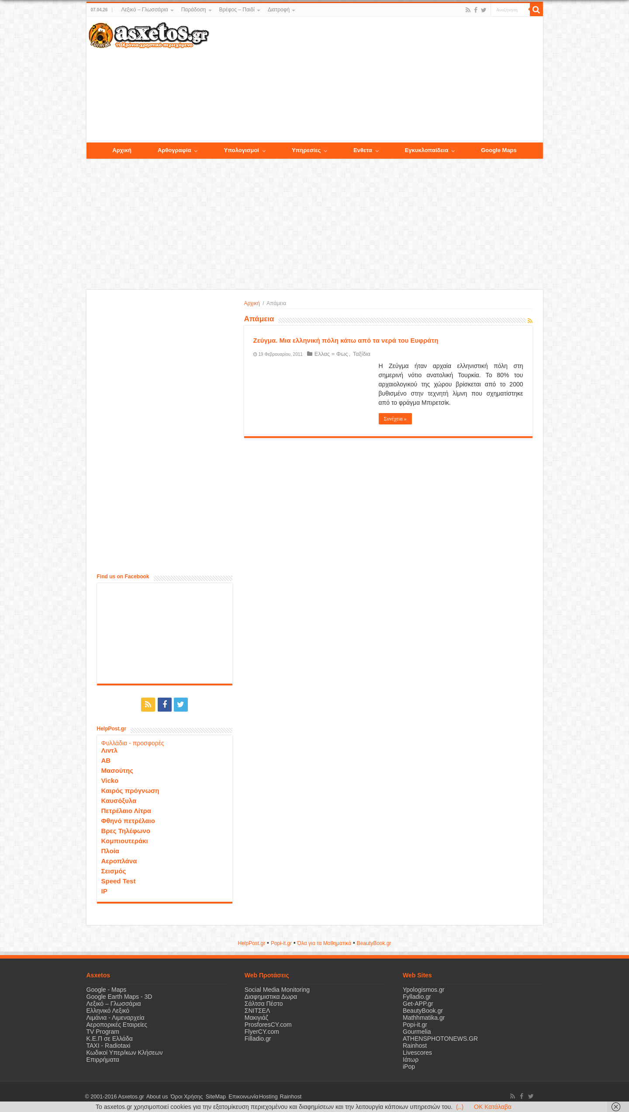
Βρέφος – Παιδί (237, 10)
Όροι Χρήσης (185, 1096)
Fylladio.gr (417, 996)
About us (156, 1096)
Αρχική (252, 303)
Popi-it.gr (281, 943)
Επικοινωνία (239, 1096)
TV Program (102, 1031)
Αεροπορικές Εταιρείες (117, 1024)
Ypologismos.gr (423, 989)
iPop (409, 1066)
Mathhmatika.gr (424, 1017)
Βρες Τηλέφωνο (125, 830)
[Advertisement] (376, 80)
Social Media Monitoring (277, 989)
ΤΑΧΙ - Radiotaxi (108, 1045)
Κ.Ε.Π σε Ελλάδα (109, 1038)
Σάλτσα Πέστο (264, 1003)
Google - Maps (106, 989)
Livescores (417, 1052)
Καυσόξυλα (119, 800)
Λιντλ (109, 750)
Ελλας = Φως (330, 354)
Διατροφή (279, 10)
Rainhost (415, 1045)
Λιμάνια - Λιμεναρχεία (115, 1017)
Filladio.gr (258, 1038)
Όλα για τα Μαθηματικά (324, 943)
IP (104, 890)
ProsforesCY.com (268, 1024)
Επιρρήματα (102, 1059)
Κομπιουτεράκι (124, 840)
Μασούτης (117, 770)
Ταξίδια (359, 354)
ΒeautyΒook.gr (374, 943)
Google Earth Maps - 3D (119, 996)
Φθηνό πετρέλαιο (128, 820)
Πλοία (110, 850)
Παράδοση (193, 10)
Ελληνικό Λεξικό (108, 1010)
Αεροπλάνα (119, 860)
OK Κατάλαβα (492, 1106)
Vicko (110, 780)
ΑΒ (106, 760)
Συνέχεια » (395, 419)
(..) (459, 1106)
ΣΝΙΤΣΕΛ (257, 1010)
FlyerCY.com (262, 1031)
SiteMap (212, 1096)
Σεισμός (113, 870)
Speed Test (118, 880)
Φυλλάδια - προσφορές (132, 742)
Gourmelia (417, 1031)
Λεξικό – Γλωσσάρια (144, 10)
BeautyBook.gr (423, 1010)
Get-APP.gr (418, 1003)
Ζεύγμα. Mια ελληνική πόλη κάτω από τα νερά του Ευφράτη (346, 340)
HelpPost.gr (251, 943)
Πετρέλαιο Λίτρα (126, 810)
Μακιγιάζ (256, 1017)
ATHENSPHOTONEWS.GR (440, 1038)
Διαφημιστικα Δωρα (271, 996)
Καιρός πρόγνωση (130, 790)
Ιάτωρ (410, 1059)
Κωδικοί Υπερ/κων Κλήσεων (124, 1052)
